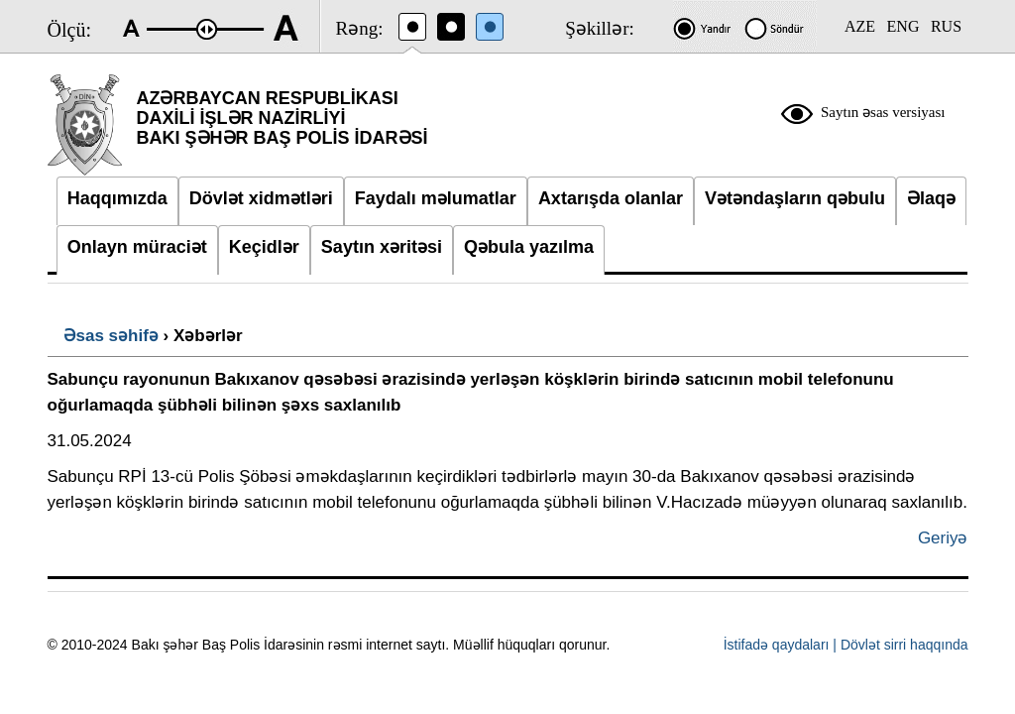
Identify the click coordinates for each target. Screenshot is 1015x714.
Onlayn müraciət (137, 247)
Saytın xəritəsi (381, 247)
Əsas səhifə (111, 335)
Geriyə (943, 538)
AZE (860, 26)
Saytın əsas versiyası (883, 112)
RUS (946, 26)
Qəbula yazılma (529, 247)
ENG (903, 26)
